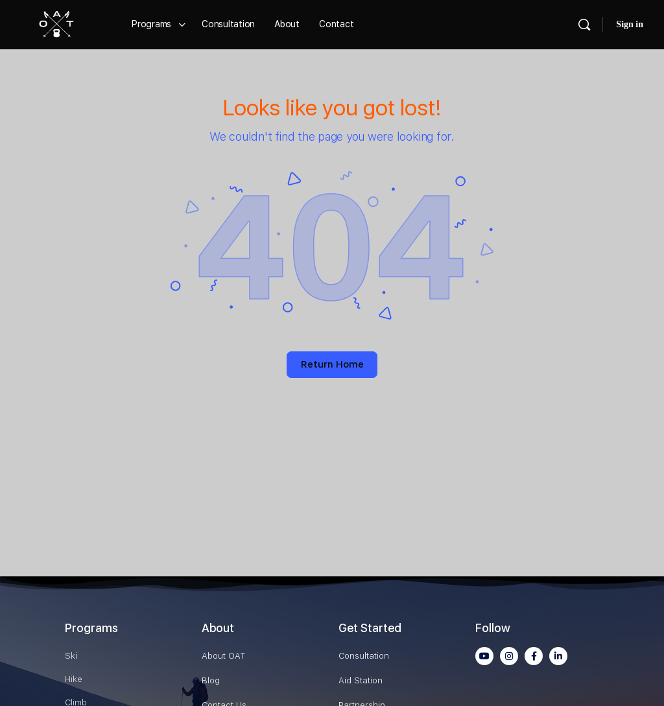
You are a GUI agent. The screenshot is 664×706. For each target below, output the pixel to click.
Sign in (629, 24)
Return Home (332, 364)
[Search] (584, 24)
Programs (91, 628)
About (218, 628)
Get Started (369, 628)
